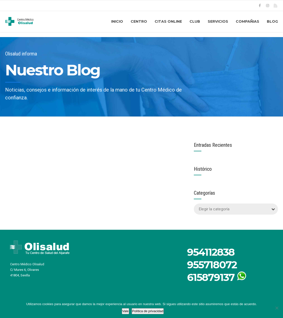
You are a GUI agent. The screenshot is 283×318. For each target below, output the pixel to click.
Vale (125, 311)
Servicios (218, 21)
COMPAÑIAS (247, 21)
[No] (276, 307)
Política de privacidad (147, 311)
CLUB (195, 21)
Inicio (117, 21)
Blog (272, 21)
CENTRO (139, 21)
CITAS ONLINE (168, 21)
